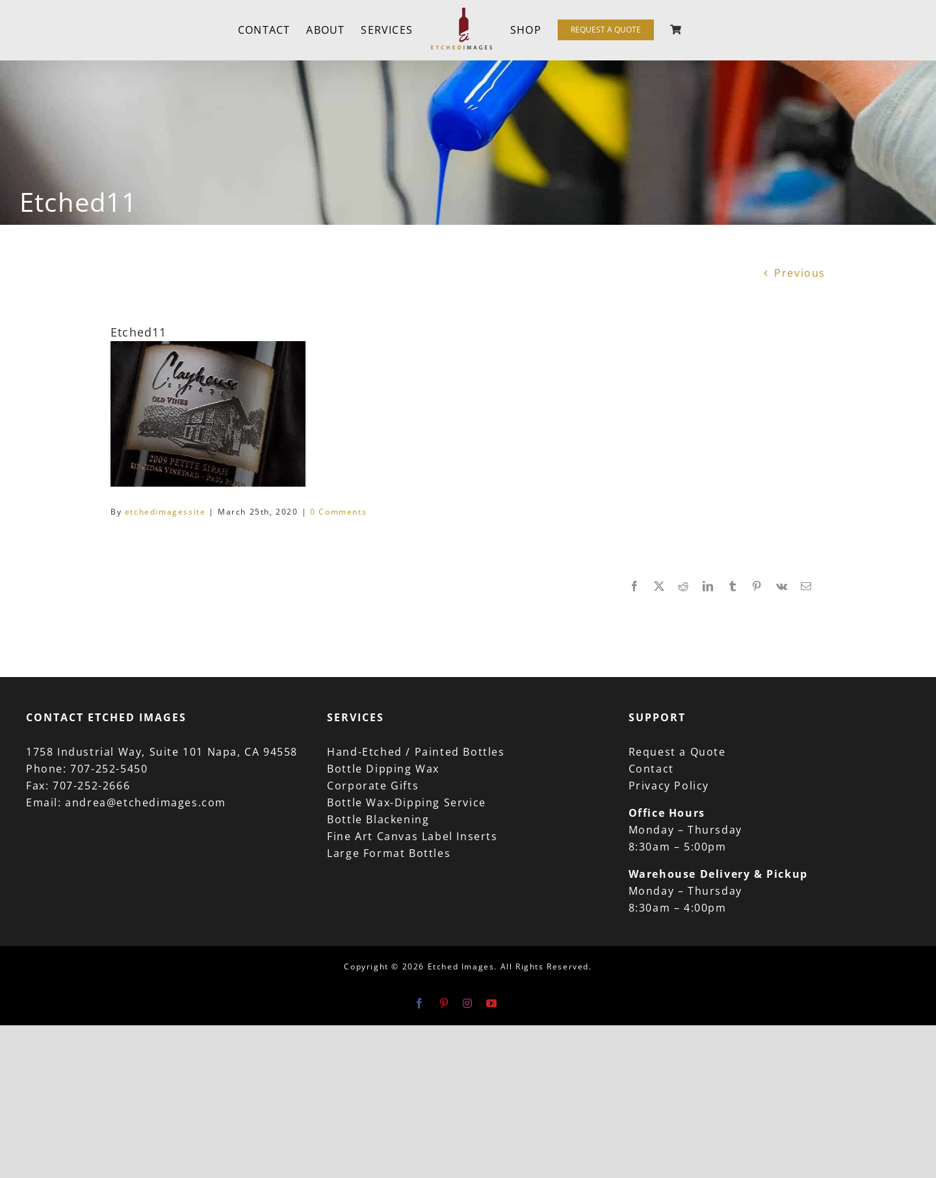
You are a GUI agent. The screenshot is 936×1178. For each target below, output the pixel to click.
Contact (651, 769)
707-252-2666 (91, 785)
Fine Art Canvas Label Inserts (412, 836)
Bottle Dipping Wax (383, 769)
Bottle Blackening (378, 819)
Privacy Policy (669, 785)
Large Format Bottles (388, 853)
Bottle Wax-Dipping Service (406, 802)
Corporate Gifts (373, 785)
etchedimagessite (165, 511)
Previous (800, 273)
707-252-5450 (109, 769)
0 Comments (338, 511)
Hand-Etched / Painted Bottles (415, 752)
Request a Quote (677, 752)
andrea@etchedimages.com (145, 802)
